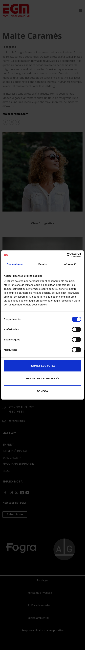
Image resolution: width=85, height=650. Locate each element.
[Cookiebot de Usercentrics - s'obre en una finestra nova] (66, 255)
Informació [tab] (70, 264)
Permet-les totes (43, 365)
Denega (42, 391)
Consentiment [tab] (15, 264)
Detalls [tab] (42, 264)
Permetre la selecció (42, 378)
